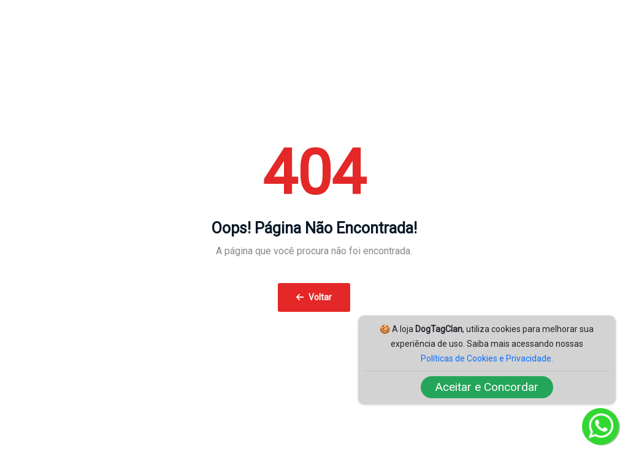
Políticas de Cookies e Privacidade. (487, 358)
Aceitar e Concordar (486, 387)
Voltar (314, 297)
